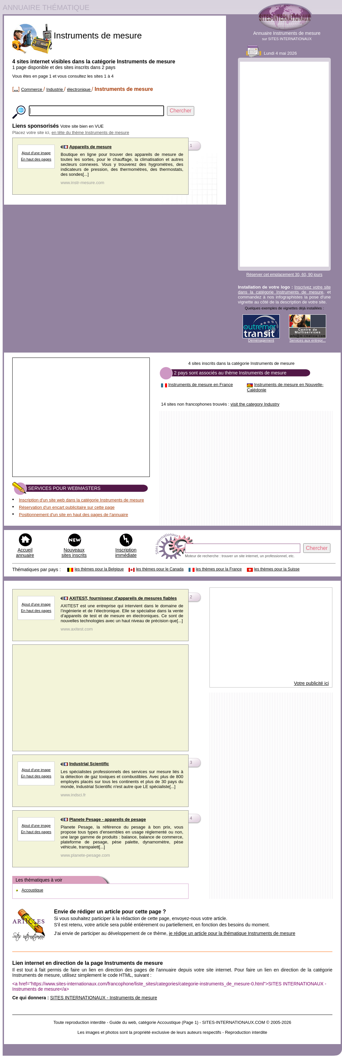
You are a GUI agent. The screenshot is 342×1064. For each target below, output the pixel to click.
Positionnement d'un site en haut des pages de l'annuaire (73, 514)
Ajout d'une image (36, 153)
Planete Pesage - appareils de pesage (107, 819)
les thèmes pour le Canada (159, 569)
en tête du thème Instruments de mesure (90, 132)
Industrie (55, 89)
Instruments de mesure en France (200, 384)
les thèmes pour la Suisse (277, 569)
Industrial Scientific (89, 763)
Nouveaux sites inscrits (73, 552)
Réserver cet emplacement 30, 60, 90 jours (284, 274)
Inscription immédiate (126, 552)
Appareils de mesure (90, 146)
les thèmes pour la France (219, 569)
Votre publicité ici (311, 683)
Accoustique (32, 890)
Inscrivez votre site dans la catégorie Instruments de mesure (284, 290)
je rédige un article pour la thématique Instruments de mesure (232, 933)
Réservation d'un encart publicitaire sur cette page (67, 507)
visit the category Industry (255, 404)
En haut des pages (36, 159)
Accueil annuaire (25, 552)
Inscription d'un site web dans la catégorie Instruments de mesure (81, 500)
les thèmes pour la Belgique (99, 569)
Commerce (32, 89)
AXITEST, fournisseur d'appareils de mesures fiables (123, 598)
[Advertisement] (284, 164)
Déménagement (261, 340)
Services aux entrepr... (307, 340)
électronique (79, 89)
